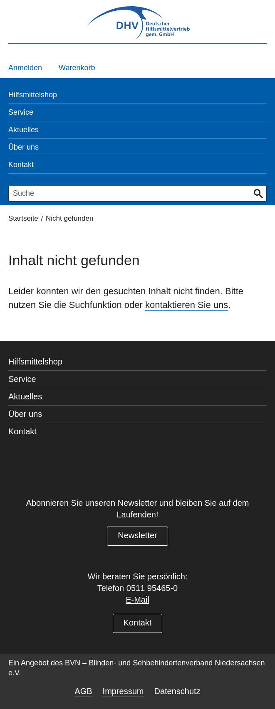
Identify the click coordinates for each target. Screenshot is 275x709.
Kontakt (138, 622)
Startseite (23, 218)
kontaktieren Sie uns (186, 305)
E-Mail (137, 599)
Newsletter (137, 535)
